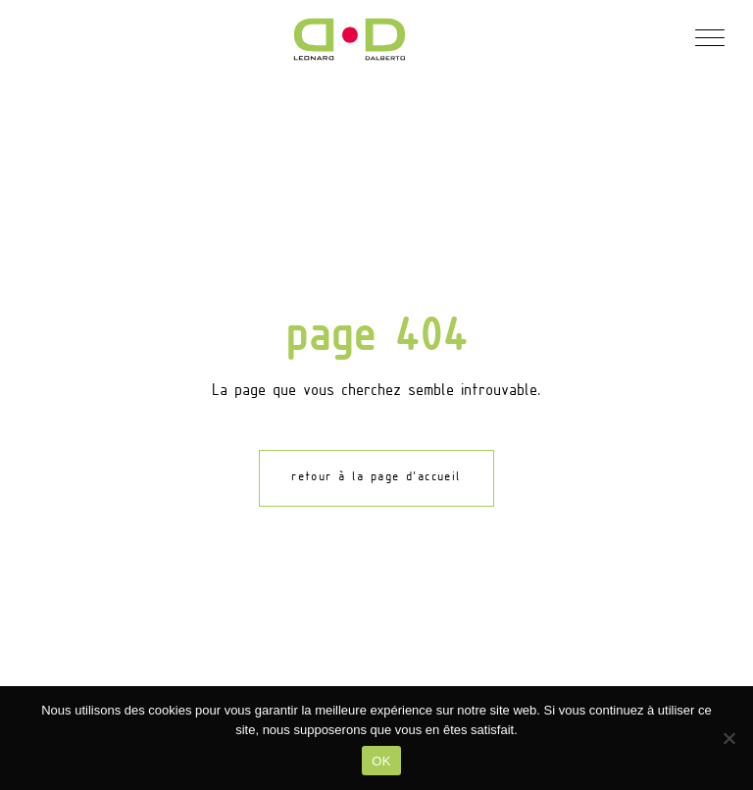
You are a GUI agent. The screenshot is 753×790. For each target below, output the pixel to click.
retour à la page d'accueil (376, 477)
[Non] (728, 738)
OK (381, 761)
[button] (708, 36)
